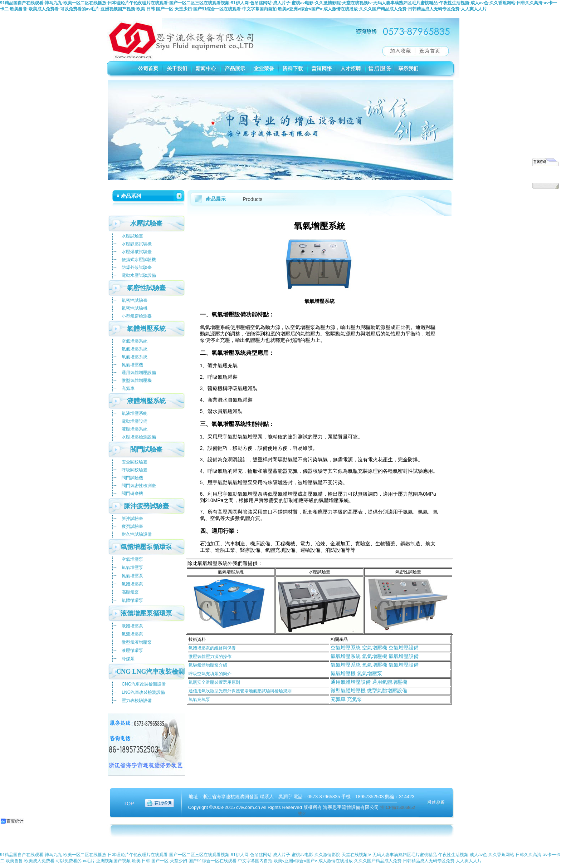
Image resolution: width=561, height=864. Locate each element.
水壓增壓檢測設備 (139, 437)
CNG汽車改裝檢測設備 (144, 684)
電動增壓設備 (134, 421)
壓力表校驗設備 (137, 700)
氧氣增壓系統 (134, 356)
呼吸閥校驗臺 (134, 469)
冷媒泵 (128, 658)
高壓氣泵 (130, 592)
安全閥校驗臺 (134, 462)
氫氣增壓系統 (346, 656)
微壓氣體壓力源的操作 (210, 656)
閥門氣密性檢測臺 (139, 485)
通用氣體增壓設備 (139, 372)
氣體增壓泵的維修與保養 (212, 648)
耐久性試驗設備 (137, 534)
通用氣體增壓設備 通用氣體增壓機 (369, 682)
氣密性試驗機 (134, 308)
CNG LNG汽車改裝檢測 (150, 671)
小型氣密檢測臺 (137, 316)
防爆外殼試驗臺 (137, 267)
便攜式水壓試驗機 (139, 259)
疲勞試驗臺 (132, 526)
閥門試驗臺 (146, 449)
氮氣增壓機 (132, 364)
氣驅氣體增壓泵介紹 (208, 665)
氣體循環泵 (132, 600)
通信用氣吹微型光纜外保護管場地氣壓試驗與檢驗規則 (240, 690)
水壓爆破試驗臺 (137, 251)
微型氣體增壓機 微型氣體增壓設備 (369, 690)
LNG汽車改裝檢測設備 (143, 692)
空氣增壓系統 (346, 648)
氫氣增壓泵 (132, 567)
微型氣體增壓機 (137, 380)
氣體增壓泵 (132, 583)
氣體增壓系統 (146, 328)
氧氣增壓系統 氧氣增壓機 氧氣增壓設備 (375, 665)
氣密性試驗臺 (146, 287)
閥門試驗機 (132, 477)
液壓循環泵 (132, 650)
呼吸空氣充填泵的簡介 (210, 673)
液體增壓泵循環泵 (146, 613)
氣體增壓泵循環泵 (146, 546)
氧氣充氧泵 (199, 699)
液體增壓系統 (146, 400)
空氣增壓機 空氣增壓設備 (390, 648)
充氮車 (128, 388)
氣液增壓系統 (134, 413)
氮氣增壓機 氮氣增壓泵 (356, 673)
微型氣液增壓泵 (137, 642)
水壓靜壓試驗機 (137, 243)
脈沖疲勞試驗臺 (146, 506)
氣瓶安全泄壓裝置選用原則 (214, 682)
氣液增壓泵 (132, 634)
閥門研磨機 (132, 493)
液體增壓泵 (132, 625)
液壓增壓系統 (134, 429)
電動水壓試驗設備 (139, 275)
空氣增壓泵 (132, 559)
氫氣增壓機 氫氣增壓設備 (390, 656)
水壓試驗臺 (146, 223)
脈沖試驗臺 (132, 518)
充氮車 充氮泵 (346, 699)
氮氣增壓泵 (132, 575)
